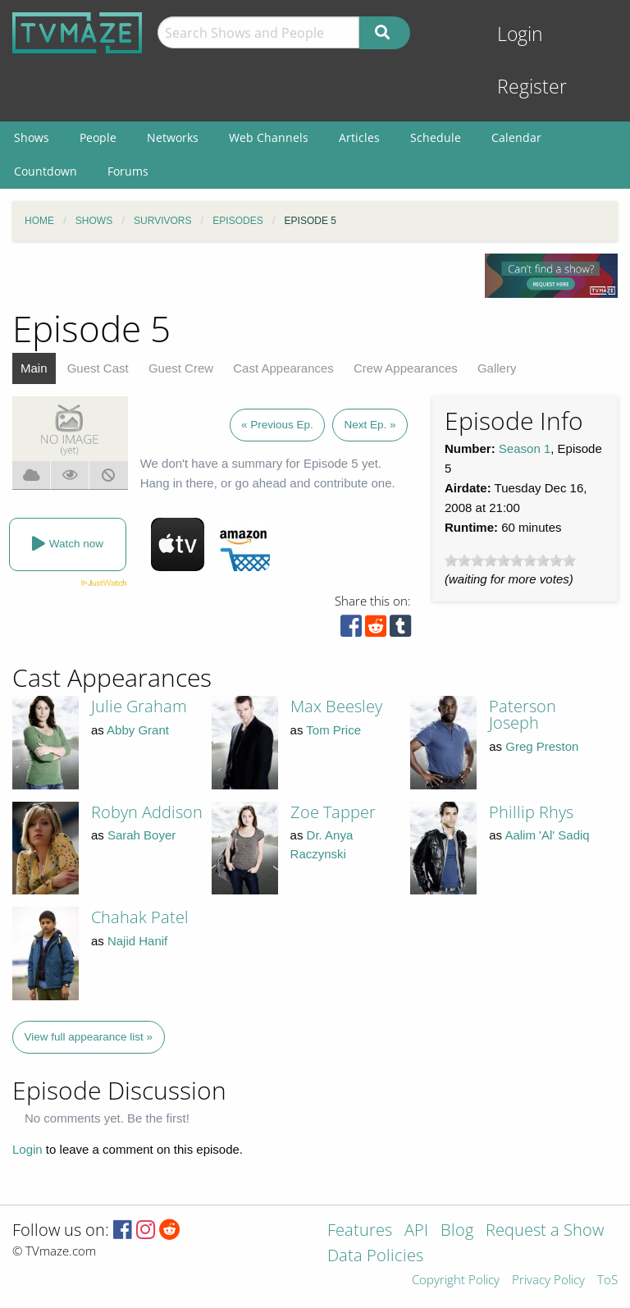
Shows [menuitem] (31, 137)
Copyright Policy (456, 1280)
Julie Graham (139, 706)
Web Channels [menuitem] (268, 137)
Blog (457, 1231)
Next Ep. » (369, 424)
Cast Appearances (283, 368)
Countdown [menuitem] (45, 171)
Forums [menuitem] (127, 171)
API (416, 1231)
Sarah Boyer (141, 835)
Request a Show (545, 1231)
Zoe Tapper (333, 812)
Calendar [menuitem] (516, 137)
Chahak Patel (140, 917)
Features (359, 1231)
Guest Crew (180, 368)
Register (532, 86)
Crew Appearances (406, 368)
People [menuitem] (98, 137)
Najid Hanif (137, 941)
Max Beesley (336, 706)
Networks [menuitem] (173, 137)
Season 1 (524, 448)
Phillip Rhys (531, 812)
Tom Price (333, 730)
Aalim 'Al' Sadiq (546, 835)
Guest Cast (98, 368)
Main (34, 368)
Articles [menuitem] (359, 137)
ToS (607, 1280)
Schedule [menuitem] (435, 137)
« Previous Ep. (277, 424)
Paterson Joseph (522, 714)
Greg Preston (541, 746)
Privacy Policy (548, 1280)
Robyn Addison (147, 812)
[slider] (510, 560)
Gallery (497, 368)
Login (520, 34)
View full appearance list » (89, 1037)
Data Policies (375, 1256)
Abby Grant (138, 730)
